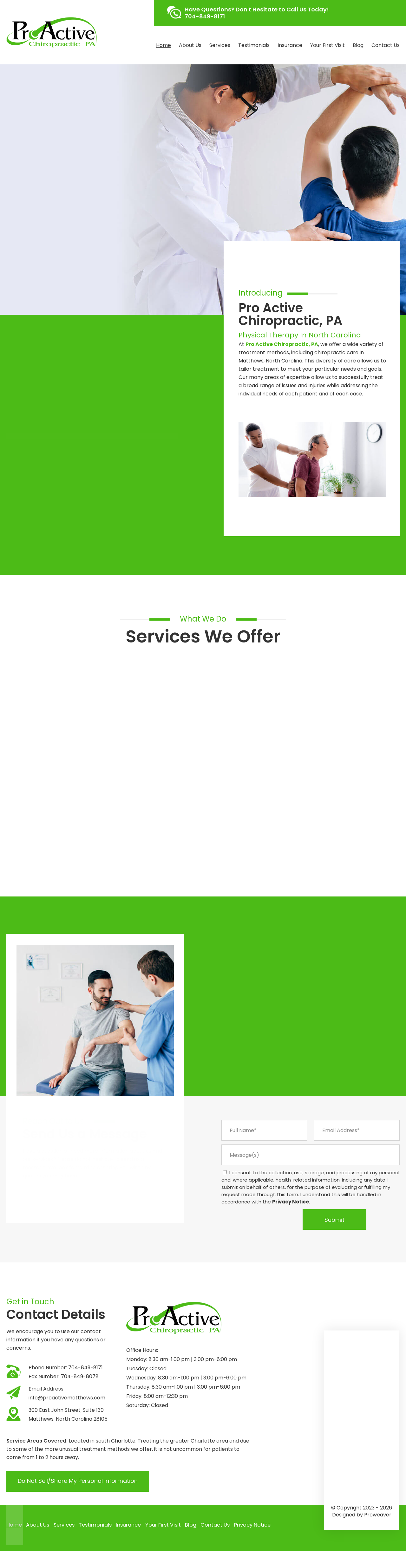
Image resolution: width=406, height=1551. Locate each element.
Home (163, 45)
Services (219, 45)
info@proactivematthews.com (67, 1397)
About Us (190, 45)
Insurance (290, 45)
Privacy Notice (290, 1201)
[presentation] (259, 1219)
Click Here (48, 397)
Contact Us (385, 45)
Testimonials (254, 45)
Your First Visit (327, 45)
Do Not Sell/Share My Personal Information (78, 1481)
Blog (358, 45)
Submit (334, 1220)
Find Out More (38, 252)
